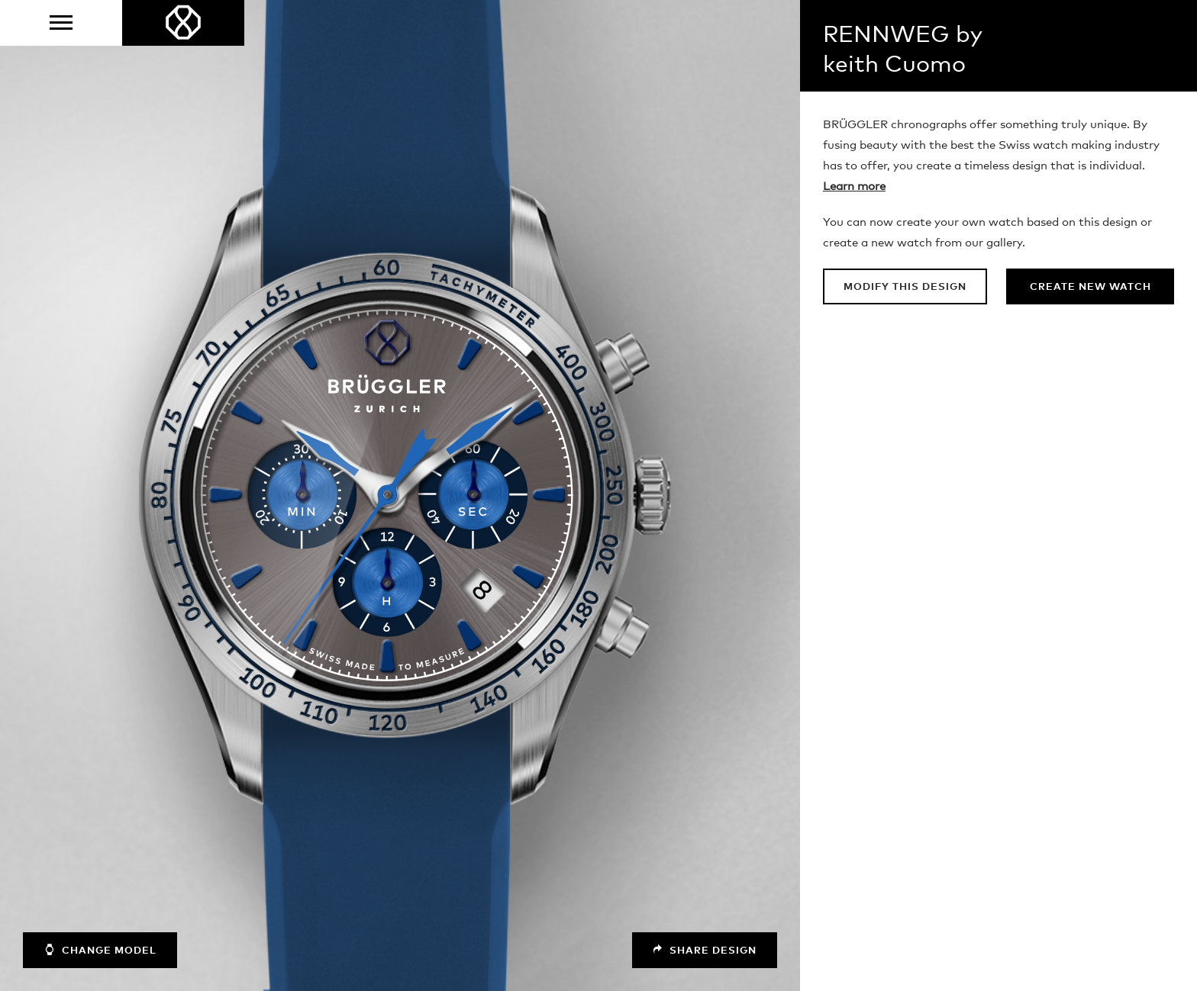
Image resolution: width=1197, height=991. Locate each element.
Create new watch (1090, 287)
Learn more (854, 186)
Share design (705, 950)
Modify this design (905, 287)
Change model (100, 950)
